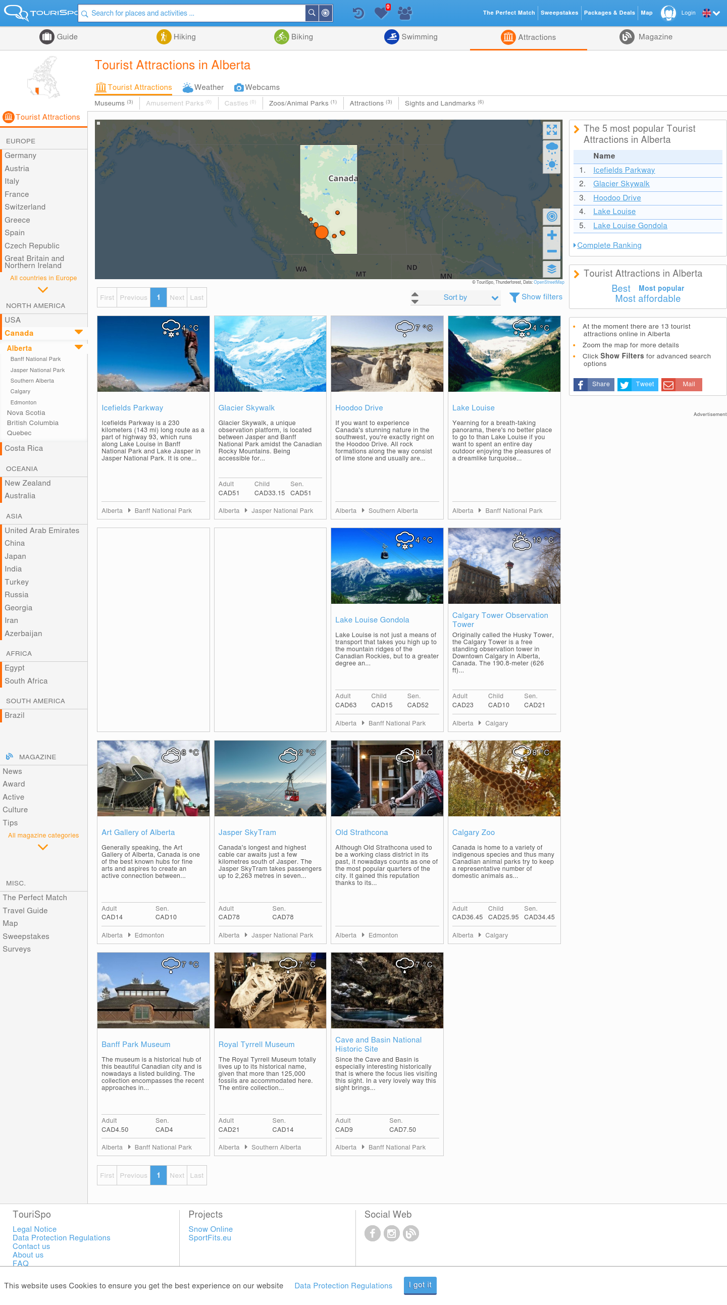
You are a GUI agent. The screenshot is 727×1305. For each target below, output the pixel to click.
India (13, 569)
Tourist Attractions (140, 87)
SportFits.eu (210, 1238)
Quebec (19, 433)
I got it (420, 1285)
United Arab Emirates (42, 531)
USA (13, 320)
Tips (10, 823)
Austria (17, 169)
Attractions (536, 37)
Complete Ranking (610, 245)
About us (28, 1255)
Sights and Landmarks (444, 103)
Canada (19, 333)
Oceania (22, 469)
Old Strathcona (361, 833)
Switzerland (25, 207)
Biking (301, 37)
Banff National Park (36, 359)
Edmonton (24, 402)
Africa (19, 653)
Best (621, 289)
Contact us (31, 1246)
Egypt (15, 668)
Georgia (18, 608)
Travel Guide (25, 911)
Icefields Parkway (132, 408)
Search (325, 13)
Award (14, 784)
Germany (20, 156)
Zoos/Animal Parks (303, 103)
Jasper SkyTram (248, 833)
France (17, 194)
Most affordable (648, 299)
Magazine (655, 37)
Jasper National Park (38, 370)
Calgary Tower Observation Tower (500, 620)
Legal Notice (35, 1229)
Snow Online (211, 1229)
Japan (15, 556)
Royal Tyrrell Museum (257, 1045)
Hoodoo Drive (359, 408)
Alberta (19, 348)
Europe (20, 141)
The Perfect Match (35, 898)
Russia (17, 595)
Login (689, 13)
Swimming (418, 37)
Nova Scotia (26, 412)
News (12, 771)
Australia (20, 496)
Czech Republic (32, 246)
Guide (66, 37)
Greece (17, 220)
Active (13, 797)
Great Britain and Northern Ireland (35, 262)
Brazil (15, 715)
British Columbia (33, 423)
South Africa (26, 681)
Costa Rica (24, 448)
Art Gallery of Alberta (138, 833)
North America (36, 305)
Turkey (17, 582)
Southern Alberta (33, 381)
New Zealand (28, 483)
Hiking (184, 37)
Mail (689, 384)
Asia (14, 516)
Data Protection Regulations (343, 1286)
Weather (209, 87)
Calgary (21, 391)
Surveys (17, 949)
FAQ (21, 1264)
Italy (12, 181)
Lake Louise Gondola (372, 620)
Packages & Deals (609, 13)
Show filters (542, 297)
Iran (11, 620)
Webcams (262, 87)
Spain (15, 233)
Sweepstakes (26, 937)
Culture (15, 810)
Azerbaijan (23, 634)
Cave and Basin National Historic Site (378, 1044)
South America (35, 701)
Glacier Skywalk (247, 408)
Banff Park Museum (136, 1045)
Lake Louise (473, 408)
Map (10, 923)
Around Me (339, 14)
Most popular (662, 288)
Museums (113, 103)
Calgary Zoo (473, 833)
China (15, 543)
